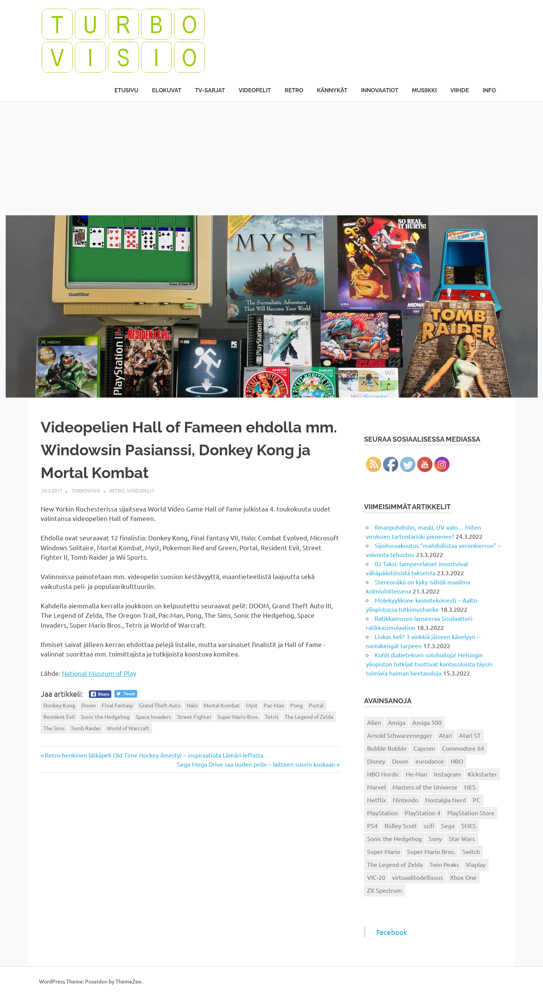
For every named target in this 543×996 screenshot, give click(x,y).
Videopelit (255, 90)
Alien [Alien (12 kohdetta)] (374, 722)
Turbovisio (85, 490)
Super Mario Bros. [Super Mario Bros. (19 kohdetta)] (431, 851)
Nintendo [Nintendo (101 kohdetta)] (405, 799)
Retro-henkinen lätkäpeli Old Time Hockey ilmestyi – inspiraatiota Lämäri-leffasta (153, 755)
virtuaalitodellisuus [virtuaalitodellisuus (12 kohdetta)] (417, 877)
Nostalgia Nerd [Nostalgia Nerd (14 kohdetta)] (445, 799)
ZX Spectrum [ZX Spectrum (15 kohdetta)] (384, 890)
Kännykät (332, 90)
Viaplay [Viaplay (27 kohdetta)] (476, 864)
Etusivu (126, 90)
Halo (192, 705)
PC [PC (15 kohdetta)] (476, 799)
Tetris (272, 716)
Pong (296, 705)
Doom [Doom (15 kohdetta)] (400, 761)
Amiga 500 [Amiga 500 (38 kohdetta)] (427, 722)
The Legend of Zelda (309, 716)
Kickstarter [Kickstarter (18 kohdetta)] (482, 774)
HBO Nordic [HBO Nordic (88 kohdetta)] (383, 774)
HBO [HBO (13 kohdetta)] (457, 761)
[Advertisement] (272, 158)
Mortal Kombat (222, 705)
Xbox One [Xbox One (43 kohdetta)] (463, 877)
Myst (252, 705)
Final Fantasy (117, 705)
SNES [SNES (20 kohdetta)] (468, 825)
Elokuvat (166, 90)
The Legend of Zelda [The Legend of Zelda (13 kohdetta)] (395, 864)
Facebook (391, 931)
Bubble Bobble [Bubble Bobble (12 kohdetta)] (387, 748)
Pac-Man (274, 705)
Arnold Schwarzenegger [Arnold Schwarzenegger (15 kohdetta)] (399, 735)
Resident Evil (59, 716)
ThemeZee (128, 981)
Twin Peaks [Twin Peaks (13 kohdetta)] (444, 864)
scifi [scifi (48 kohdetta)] (429, 825)
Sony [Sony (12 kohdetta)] (435, 838)
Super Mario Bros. (238, 716)
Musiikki (424, 90)
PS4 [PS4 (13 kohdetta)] (372, 825)
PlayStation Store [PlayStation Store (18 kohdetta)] (470, 812)
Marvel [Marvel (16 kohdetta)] (376, 787)
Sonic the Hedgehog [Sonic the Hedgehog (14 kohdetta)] (394, 838)
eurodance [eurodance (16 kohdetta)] (429, 761)
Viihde (459, 90)
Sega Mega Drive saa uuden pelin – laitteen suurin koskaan (256, 764)
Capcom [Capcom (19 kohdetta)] (424, 748)
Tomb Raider (86, 728)
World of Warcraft (128, 728)
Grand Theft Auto (159, 705)
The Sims (54, 728)
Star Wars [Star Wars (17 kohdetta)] (462, 838)
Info (489, 90)
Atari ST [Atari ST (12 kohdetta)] (470, 735)
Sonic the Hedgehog (105, 716)
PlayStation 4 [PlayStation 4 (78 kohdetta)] (422, 812)
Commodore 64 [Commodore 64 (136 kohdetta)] (463, 748)
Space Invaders (153, 716)
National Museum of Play (99, 673)
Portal (316, 705)
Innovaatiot (379, 90)
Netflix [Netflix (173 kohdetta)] (376, 799)
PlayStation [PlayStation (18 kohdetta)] (382, 812)
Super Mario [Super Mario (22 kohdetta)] (383, 851)
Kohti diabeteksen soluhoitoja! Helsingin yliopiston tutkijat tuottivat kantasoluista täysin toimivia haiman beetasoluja (429, 664)
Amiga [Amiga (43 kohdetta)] (396, 722)
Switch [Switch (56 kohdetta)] (471, 851)
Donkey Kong (59, 705)
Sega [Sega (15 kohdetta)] (447, 825)
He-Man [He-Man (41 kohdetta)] (416, 774)
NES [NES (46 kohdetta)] (470, 787)
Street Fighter (194, 716)
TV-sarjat (210, 90)
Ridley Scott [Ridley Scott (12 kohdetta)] (401, 825)
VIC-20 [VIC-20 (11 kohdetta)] (376, 877)
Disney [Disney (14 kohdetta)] (376, 761)
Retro (294, 90)
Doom (88, 705)
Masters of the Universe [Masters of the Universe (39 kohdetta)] (425, 787)
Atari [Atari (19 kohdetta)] (445, 735)
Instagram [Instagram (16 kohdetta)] (447, 774)
